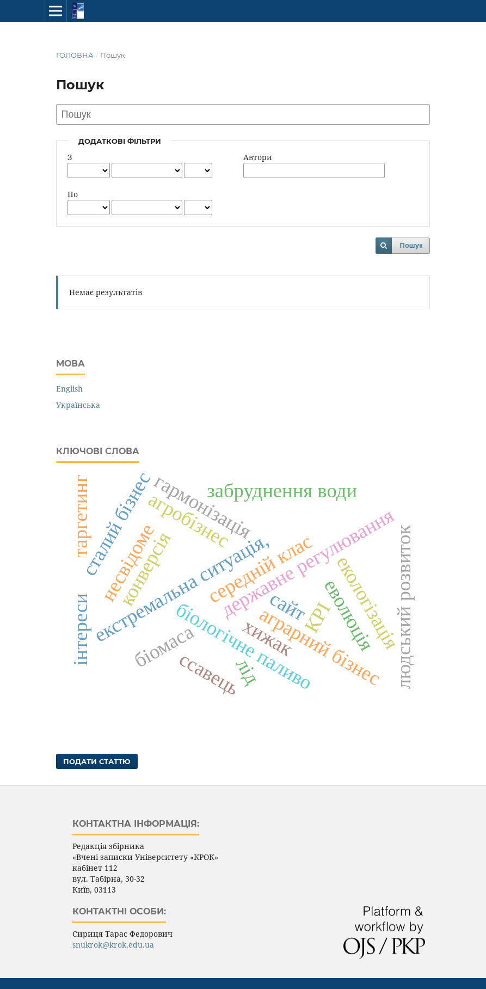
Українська (78, 405)
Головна (75, 55)
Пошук (411, 245)
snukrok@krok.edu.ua (113, 944)
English (69, 388)
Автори (257, 157)
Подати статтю (97, 761)
